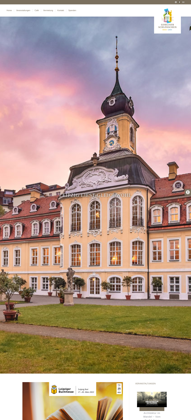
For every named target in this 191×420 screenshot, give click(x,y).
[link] (188, 192)
